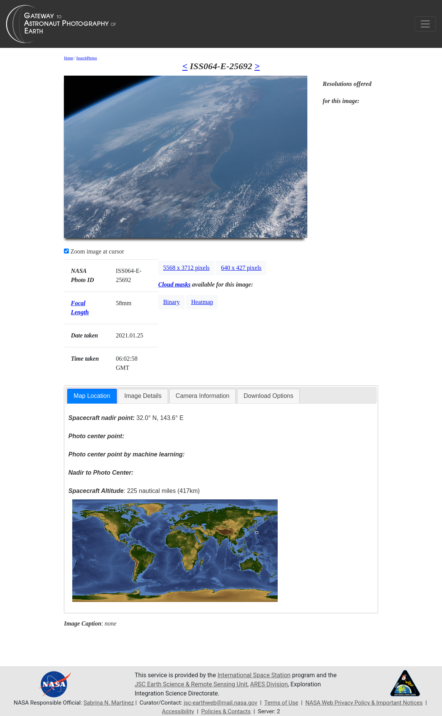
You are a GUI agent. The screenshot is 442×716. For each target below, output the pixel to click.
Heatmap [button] (202, 302)
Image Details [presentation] (143, 396)
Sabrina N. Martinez (108, 702)
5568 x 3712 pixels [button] (186, 268)
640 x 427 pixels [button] (241, 268)
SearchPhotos (86, 58)
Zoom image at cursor (94, 251)
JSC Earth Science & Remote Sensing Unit (191, 684)
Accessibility (178, 711)
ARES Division (269, 684)
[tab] (92, 396)
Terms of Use (281, 702)
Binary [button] (171, 302)
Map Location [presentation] (92, 396)
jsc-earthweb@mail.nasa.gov (220, 702)
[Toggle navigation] (425, 24)
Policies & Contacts (226, 711)
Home (68, 58)
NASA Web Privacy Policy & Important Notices (364, 702)
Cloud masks (174, 284)
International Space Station (254, 675)
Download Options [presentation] (268, 396)
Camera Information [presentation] (202, 396)
